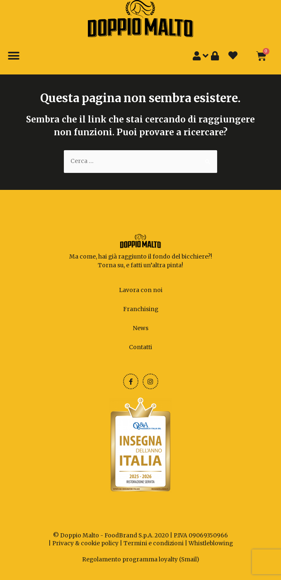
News (140, 328)
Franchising (140, 309)
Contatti (140, 347)
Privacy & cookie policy (85, 543)
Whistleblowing (211, 543)
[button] (13, 56)
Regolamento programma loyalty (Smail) (140, 559)
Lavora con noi (140, 290)
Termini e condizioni (154, 543)
